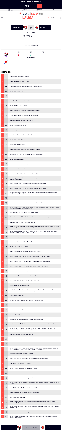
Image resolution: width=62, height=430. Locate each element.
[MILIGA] (59, 17)
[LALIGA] (28, 17)
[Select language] (52, 17)
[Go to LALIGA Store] (31, 13)
